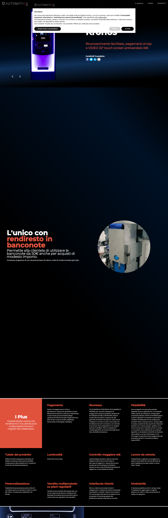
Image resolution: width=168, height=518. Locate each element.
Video (150, 3)
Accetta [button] (127, 29)
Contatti (161, 3)
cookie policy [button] (102, 17)
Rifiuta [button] (114, 29)
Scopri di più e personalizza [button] (47, 29)
